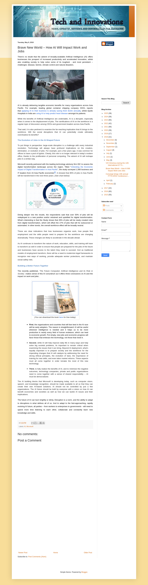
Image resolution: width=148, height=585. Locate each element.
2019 (106, 134)
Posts (106, 206)
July (108, 153)
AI (25, 426)
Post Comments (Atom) (37, 557)
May (108, 160)
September (110, 147)
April (108, 180)
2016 (106, 191)
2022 (106, 123)
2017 (106, 188)
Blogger (84, 572)
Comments (108, 210)
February (110, 184)
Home (55, 553)
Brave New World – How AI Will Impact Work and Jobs (118, 170)
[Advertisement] (55, 528)
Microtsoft (29, 426)
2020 (106, 130)
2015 (106, 195)
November (110, 143)
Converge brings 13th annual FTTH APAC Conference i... (117, 175)
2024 (106, 117)
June (108, 157)
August (109, 150)
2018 (106, 137)
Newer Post (22, 553)
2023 (106, 120)
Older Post (88, 553)
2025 (106, 113)
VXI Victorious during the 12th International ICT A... (117, 164)
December (110, 140)
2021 (106, 127)
